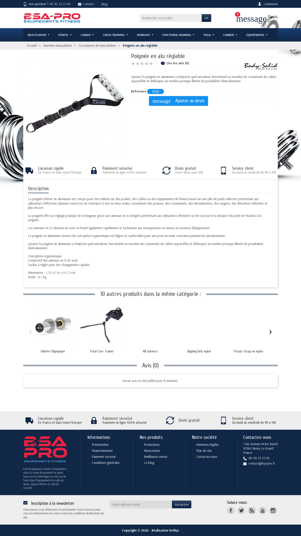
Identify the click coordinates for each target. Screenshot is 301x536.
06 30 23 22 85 (60, 4)
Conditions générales (105, 463)
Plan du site (204, 450)
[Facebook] (231, 510)
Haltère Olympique (53, 351)
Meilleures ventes (155, 456)
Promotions (151, 444)
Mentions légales (207, 444)
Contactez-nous (206, 456)
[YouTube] (262, 510)
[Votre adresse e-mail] (141, 504)
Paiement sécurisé (104, 456)
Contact (86, 4)
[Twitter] (241, 510)
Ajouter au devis (178, 101)
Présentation (100, 444)
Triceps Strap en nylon (248, 351)
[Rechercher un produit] (171, 18)
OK (206, 18)
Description (38, 188)
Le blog (149, 463)
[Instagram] (273, 510)
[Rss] (252, 510)
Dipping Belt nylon (199, 351)
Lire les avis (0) (175, 63)
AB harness (150, 351)
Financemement (102, 450)
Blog (104, 4)
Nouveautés (152, 450)
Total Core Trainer (102, 351)
